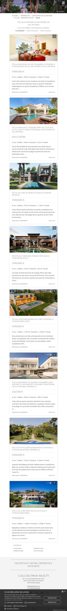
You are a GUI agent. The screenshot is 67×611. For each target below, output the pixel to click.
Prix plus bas (45, 30)
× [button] (65, 591)
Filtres (60, 11)
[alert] (33, 600)
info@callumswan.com (33, 586)
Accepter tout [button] (52, 598)
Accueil (15, 16)
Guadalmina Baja (18, 551)
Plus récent (21, 30)
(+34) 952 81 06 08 (34, 588)
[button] (12, 47)
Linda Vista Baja (38, 551)
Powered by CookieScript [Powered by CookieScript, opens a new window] (59, 610)
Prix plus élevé (33, 30)
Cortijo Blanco (17, 548)
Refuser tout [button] (52, 602)
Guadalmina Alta (38, 548)
